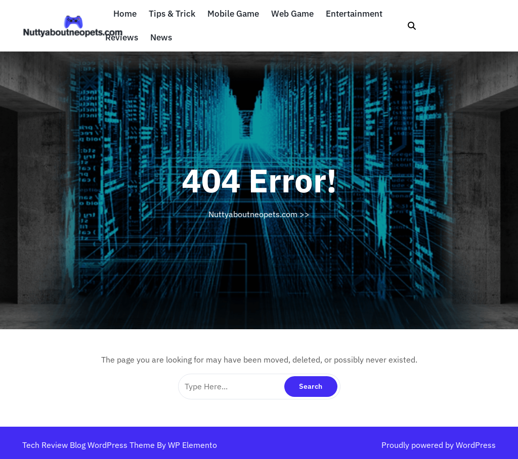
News (161, 37)
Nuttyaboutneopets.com (252, 214)
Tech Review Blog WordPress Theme (89, 445)
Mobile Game (233, 14)
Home (125, 14)
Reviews (121, 37)
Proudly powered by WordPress (438, 445)
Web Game (292, 14)
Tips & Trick (172, 14)
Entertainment (354, 14)
